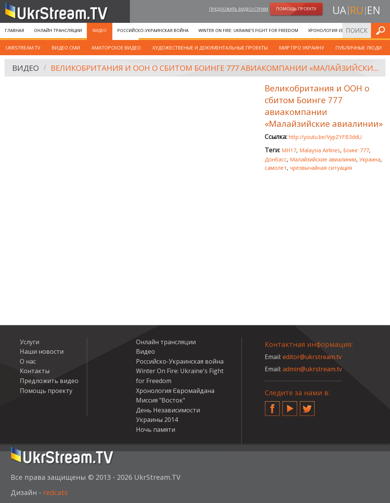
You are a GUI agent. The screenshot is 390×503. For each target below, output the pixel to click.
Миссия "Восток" (160, 400)
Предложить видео (49, 381)
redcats (55, 492)
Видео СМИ (66, 47)
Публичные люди (359, 47)
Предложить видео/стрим (238, 9)
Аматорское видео (116, 47)
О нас (28, 361)
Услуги (29, 342)
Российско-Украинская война (153, 30)
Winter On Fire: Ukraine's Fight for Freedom (248, 30)
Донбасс (276, 159)
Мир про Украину (301, 47)
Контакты (35, 371)
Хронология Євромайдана (339, 30)
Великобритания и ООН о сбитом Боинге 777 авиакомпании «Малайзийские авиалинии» (215, 68)
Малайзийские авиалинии (323, 159)
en (373, 10)
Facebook (272, 405)
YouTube (289, 405)
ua (339, 10)
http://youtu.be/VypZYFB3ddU (325, 137)
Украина (369, 159)
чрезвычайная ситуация (321, 167)
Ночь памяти (155, 429)
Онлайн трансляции (58, 30)
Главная (14, 30)
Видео (100, 30)
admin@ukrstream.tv (312, 369)
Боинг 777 (356, 150)
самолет (276, 167)
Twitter (307, 405)
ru (356, 10)
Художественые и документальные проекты (210, 47)
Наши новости (42, 351)
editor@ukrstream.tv (312, 357)
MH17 (288, 150)
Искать (382, 30)
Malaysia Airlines (319, 150)
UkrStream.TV (23, 47)
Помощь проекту (46, 390)
